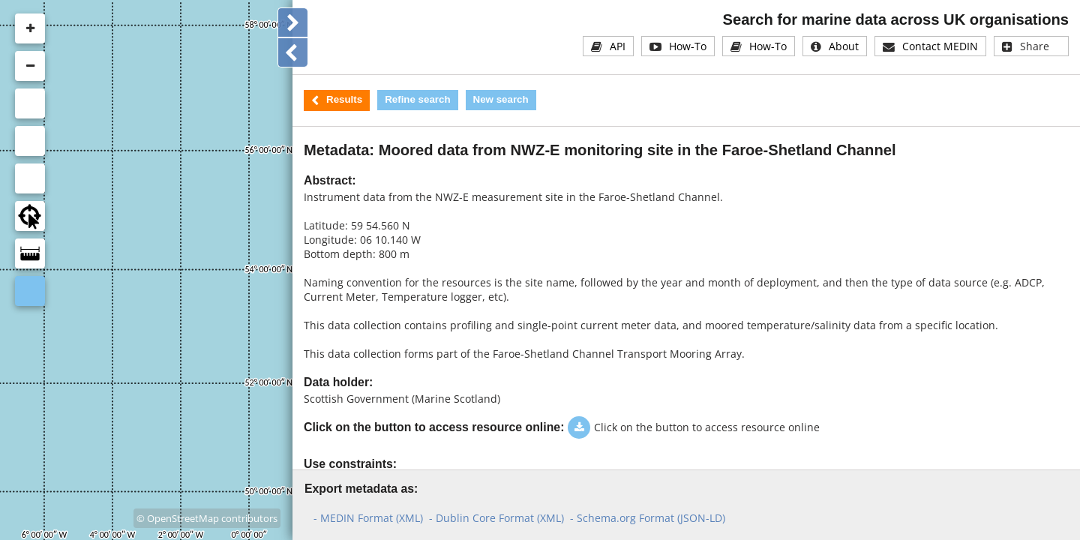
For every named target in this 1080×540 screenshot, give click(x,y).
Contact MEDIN (940, 46)
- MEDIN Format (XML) (368, 518)
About (844, 46)
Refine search (417, 99)
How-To (687, 46)
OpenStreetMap (183, 518)
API (618, 46)
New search (501, 99)
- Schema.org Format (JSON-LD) (647, 518)
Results (344, 99)
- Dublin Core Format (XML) (496, 518)
